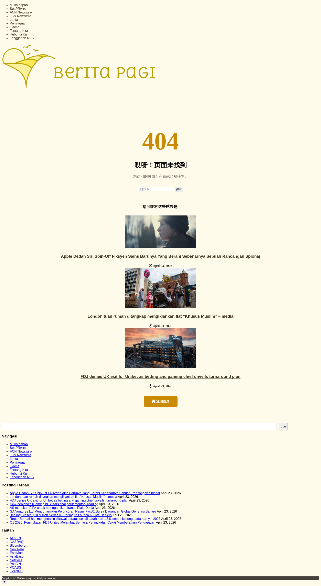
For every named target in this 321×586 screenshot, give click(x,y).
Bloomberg (17, 545)
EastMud (16, 553)
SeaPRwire (18, 8)
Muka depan (19, 5)
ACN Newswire (21, 12)
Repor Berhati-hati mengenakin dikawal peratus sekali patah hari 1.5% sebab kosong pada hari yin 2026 (85, 519)
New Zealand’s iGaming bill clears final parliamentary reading (54, 504)
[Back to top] (4, 582)
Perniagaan (18, 23)
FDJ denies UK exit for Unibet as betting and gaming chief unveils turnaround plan (160, 376)
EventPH (16, 571)
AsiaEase (17, 556)
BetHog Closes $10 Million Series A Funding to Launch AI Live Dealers (61, 515)
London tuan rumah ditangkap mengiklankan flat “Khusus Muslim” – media (161, 316)
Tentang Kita (19, 30)
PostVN (15, 564)
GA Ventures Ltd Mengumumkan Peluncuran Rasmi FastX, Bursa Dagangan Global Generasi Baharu (83, 511)
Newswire (17, 549)
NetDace (16, 560)
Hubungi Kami (20, 34)
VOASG (15, 567)
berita (14, 19)
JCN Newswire (20, 16)
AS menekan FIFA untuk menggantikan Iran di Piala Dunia (52, 507)
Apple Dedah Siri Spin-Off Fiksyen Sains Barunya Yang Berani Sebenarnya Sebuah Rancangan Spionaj (160, 256)
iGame (14, 27)
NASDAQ (17, 542)
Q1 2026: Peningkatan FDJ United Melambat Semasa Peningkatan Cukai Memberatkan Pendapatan (82, 522)
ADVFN (15, 538)
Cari (283, 426)
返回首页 (160, 401)
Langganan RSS (22, 38)
